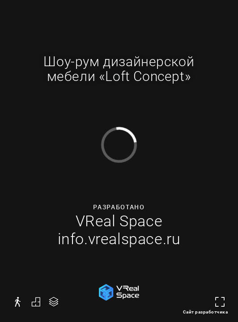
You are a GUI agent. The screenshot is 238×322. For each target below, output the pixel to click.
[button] (18, 302)
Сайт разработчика (205, 311)
